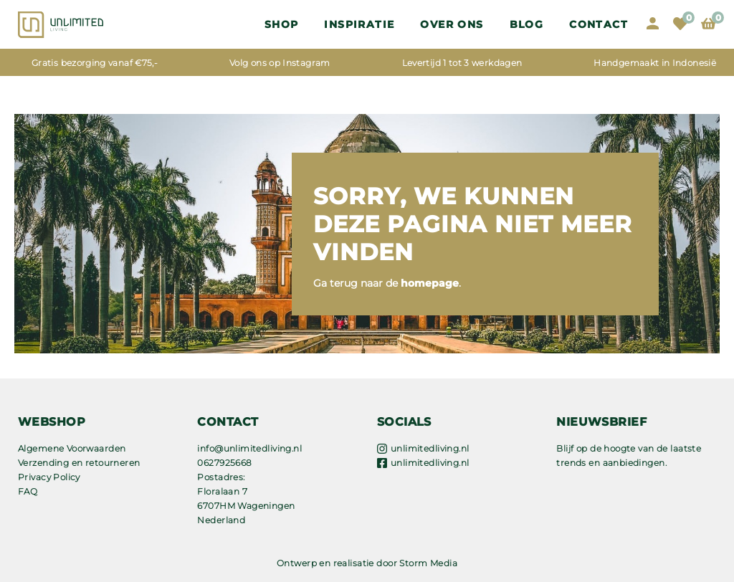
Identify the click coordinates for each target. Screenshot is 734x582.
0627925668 (224, 462)
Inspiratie (359, 24)
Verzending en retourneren (79, 462)
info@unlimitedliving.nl (249, 448)
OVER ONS (451, 24)
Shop (281, 24)
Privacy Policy (49, 477)
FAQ (27, 491)
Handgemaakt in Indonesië (655, 62)
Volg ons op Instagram (279, 62)
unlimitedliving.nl (430, 448)
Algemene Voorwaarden (71, 448)
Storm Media (428, 563)
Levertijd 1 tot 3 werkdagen (462, 62)
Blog (527, 24)
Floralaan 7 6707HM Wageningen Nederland (246, 505)
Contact (598, 24)
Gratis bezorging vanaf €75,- (95, 62)
